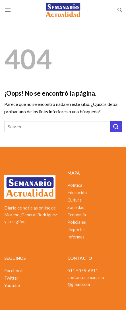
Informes (75, 236)
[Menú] (7, 10)
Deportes (76, 229)
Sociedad (75, 207)
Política (74, 185)
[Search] (119, 10)
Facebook (13, 270)
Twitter (11, 277)
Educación (77, 192)
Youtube (12, 285)
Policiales (76, 222)
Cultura (74, 199)
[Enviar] (116, 126)
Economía (76, 214)
